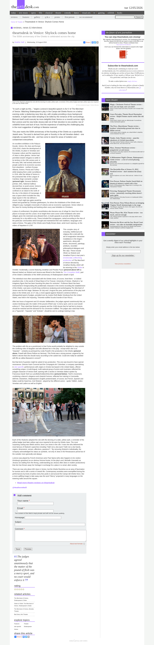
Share (86, 42)
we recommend (85, 17)
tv (94, 13)
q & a (47, 17)
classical (48, 13)
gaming (101, 13)
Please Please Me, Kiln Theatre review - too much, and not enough (126, 214)
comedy (67, 13)
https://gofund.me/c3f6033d (123, 44)
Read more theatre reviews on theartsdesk (36, 483)
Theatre (20, 22)
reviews (14, 17)
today (13, 13)
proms (57, 17)
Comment (19, 529)
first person (69, 17)
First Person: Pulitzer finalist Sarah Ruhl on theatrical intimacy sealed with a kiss (126, 182)
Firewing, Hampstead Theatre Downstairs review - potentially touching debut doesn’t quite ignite (126, 193)
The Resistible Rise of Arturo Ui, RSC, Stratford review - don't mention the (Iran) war (125, 171)
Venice (16, 629)
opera (33, 13)
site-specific (19, 367)
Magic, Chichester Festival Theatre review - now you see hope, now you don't (126, 105)
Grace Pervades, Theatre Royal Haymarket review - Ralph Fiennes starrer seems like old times (127, 116)
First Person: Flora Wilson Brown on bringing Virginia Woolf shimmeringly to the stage (127, 204)
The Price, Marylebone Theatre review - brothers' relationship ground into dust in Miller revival (125, 128)
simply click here (132, 81)
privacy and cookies (81, 641)
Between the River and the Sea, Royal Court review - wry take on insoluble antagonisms (126, 223)
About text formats (76, 544)
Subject (18, 522)
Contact (71, 641)
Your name (22, 500)
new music (23, 13)
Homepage (19, 517)
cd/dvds (111, 13)
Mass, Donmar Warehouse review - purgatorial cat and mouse (123, 149)
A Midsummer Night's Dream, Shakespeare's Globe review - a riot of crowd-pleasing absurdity (126, 159)
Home (13, 22)
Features (16, 623)
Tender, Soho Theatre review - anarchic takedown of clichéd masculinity (124, 139)
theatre (58, 13)
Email (20, 508)
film (40, 13)
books (119, 13)
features (25, 17)
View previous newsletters (123, 263)
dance (76, 13)
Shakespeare (28, 626)
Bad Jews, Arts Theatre (21, 614)
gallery (37, 17)
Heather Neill (19, 42)
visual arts (86, 13)
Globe (79, 267)
